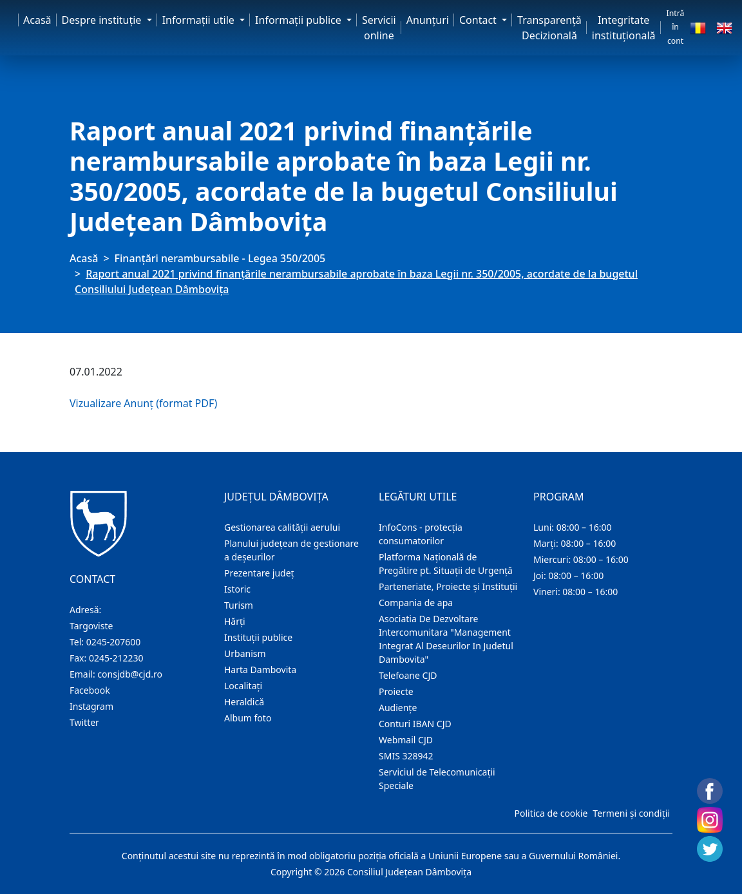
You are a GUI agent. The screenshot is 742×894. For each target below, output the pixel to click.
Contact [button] (479, 20)
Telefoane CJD (408, 675)
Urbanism (245, 653)
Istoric (237, 589)
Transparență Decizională (549, 28)
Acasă (37, 20)
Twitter (84, 722)
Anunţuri (427, 20)
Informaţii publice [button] (299, 20)
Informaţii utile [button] (199, 20)
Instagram (91, 706)
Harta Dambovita (260, 669)
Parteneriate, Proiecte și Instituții (448, 586)
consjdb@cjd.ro (129, 674)
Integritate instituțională (624, 28)
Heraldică (244, 702)
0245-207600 (113, 642)
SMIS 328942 (406, 756)
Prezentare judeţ (259, 573)
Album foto (247, 718)
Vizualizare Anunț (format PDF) (143, 403)
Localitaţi (243, 686)
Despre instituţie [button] (103, 20)
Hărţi (234, 621)
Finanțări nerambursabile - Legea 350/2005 (220, 258)
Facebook (90, 690)
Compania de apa (416, 602)
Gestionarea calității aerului (282, 527)
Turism (238, 605)
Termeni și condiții (631, 813)
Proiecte (396, 691)
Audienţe (398, 707)
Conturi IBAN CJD (415, 724)
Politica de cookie (550, 813)
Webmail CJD (406, 740)
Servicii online (379, 28)
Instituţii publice (258, 637)
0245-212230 (116, 658)
